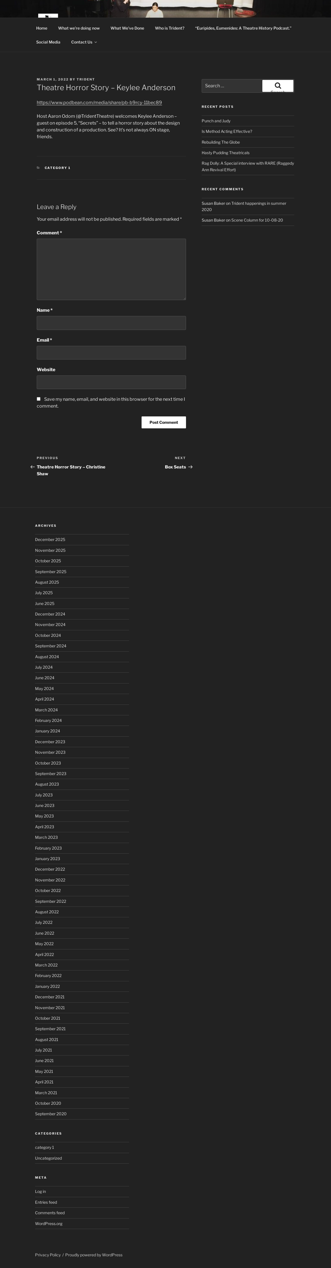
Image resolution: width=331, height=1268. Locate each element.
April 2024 (44, 699)
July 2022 (43, 922)
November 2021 (50, 1007)
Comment (49, 233)
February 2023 (48, 848)
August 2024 (47, 656)
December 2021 (50, 996)
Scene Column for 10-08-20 (257, 220)
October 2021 (47, 1018)
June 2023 (44, 805)
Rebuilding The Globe (221, 142)
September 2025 (50, 571)
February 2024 (48, 720)
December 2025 (50, 539)
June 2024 (44, 677)
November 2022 (50, 879)
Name (45, 310)
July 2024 (44, 667)
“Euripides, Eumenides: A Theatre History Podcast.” (243, 28)
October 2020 (48, 1103)
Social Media (48, 42)
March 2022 (46, 965)
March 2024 (46, 709)
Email (44, 340)
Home (41, 28)
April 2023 (44, 826)
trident (86, 79)
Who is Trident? (169, 28)
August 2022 (47, 911)
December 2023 (50, 741)
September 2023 (50, 773)
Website (46, 369)
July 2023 (44, 794)
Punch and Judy (216, 120)
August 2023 (47, 784)
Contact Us (84, 42)
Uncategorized (48, 1158)
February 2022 (48, 975)
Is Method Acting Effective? (227, 131)
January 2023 (47, 858)
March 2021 (46, 1092)
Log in (40, 1191)
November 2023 (50, 752)
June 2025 (44, 603)
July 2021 (43, 1050)
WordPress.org (48, 1223)
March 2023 (46, 837)
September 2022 (50, 901)
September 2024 (50, 645)
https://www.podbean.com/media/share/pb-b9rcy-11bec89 (99, 102)
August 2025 (47, 582)
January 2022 (47, 986)
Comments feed (50, 1212)
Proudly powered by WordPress (93, 1254)
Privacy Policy (48, 1254)
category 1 (58, 168)
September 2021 (50, 1028)
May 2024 (44, 688)
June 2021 (44, 1060)
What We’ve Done (127, 28)
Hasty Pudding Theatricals (226, 152)
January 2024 (47, 730)
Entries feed (46, 1202)
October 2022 (48, 890)
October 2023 (48, 763)
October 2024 (48, 635)
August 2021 (46, 1039)
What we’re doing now (79, 28)
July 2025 (44, 592)
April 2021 (44, 1081)
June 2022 (44, 933)
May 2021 (44, 1071)
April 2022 (44, 954)
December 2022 (50, 869)
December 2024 (50, 614)
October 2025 (48, 560)
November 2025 (50, 550)
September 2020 (51, 1113)
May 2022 (44, 943)
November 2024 (50, 624)
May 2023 (44, 815)
